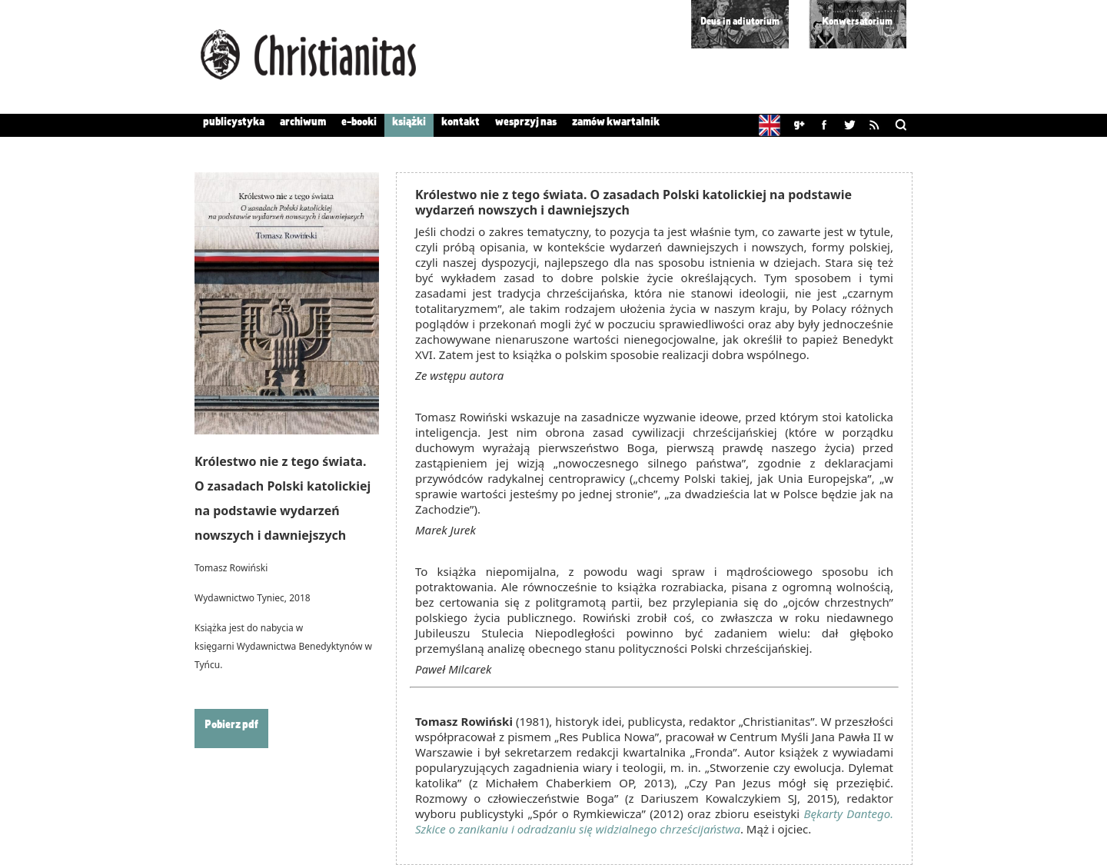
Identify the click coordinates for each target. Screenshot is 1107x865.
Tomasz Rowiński (231, 567)
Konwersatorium (857, 22)
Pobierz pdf (231, 725)
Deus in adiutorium (740, 22)
